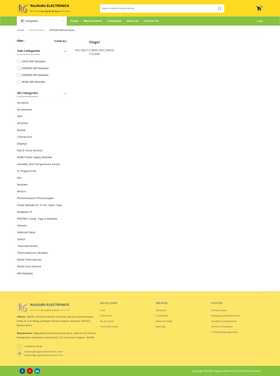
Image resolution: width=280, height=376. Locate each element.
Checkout (105, 315)
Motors (21, 191)
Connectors (24, 137)
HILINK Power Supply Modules (34, 157)
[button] (42, 21)
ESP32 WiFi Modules (33, 61)
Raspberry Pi (24, 212)
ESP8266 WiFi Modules (62, 30)
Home (74, 21)
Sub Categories (28, 51)
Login (260, 21)
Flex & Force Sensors (29, 150)
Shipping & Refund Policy (225, 315)
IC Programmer (26, 171)
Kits (19, 178)
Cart (102, 310)
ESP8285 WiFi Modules (35, 75)
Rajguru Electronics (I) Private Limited (237, 371)
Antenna (22, 123)
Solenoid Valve (26, 232)
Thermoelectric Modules (32, 253)
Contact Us (151, 21)
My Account (107, 321)
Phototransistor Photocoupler (35, 198)
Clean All (60, 41)
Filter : (21, 41)
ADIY (20, 116)
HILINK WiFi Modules (33, 82)
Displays (22, 143)
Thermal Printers (27, 246)
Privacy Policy (219, 310)
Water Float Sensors (29, 259)
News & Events (93, 21)
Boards (21, 130)
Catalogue (114, 21)
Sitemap (161, 326)
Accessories (24, 109)
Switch (21, 239)
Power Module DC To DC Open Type (39, 205)
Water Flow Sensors (29, 266)
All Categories (27, 93)
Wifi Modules (36, 30)
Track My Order (109, 326)
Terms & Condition (222, 326)
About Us (132, 21)
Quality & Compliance (224, 321)
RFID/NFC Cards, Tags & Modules (37, 219)
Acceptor (23, 103)
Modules (22, 184)
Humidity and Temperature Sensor (38, 164)
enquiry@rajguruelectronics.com (43, 351)
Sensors (22, 225)
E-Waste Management (224, 332)
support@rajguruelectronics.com (43, 355)
